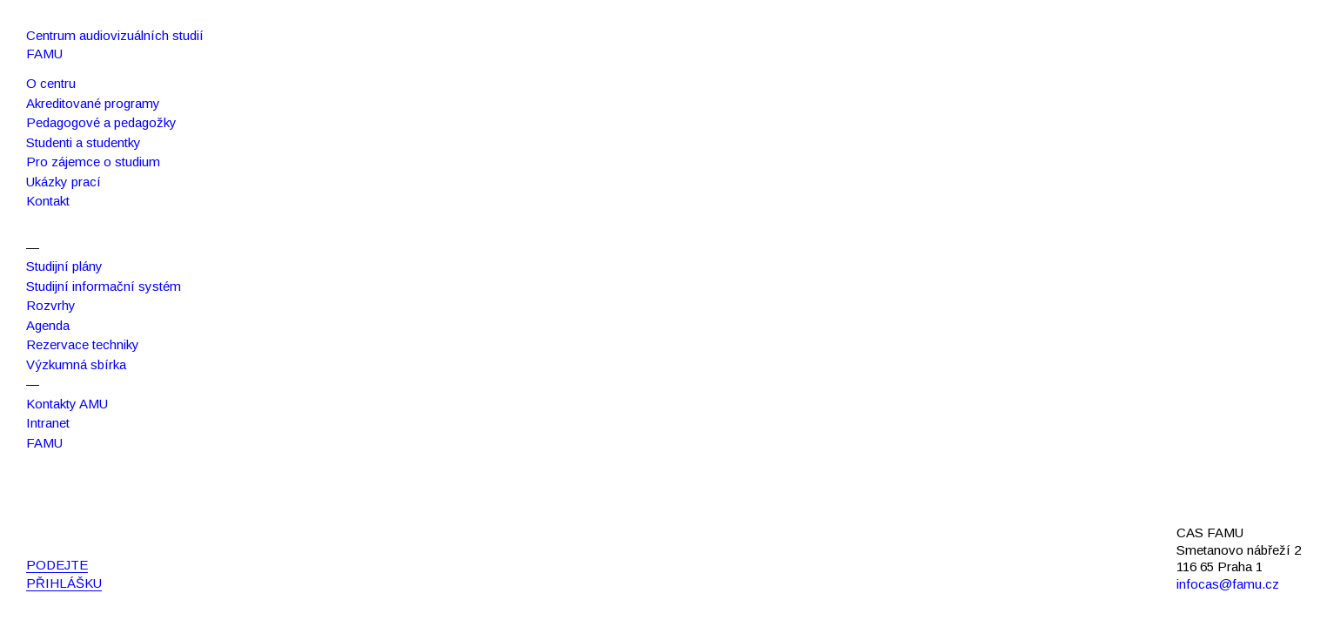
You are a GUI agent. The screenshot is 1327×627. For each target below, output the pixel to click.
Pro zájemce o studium (93, 161)
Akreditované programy (93, 103)
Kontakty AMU (67, 403)
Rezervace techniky (82, 344)
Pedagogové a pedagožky (101, 122)
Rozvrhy (51, 305)
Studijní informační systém (103, 286)
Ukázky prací (63, 181)
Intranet (48, 422)
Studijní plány (64, 266)
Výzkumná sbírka (76, 364)
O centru (51, 83)
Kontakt (48, 200)
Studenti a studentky (83, 142)
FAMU (44, 442)
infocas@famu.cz (1227, 583)
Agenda (48, 325)
